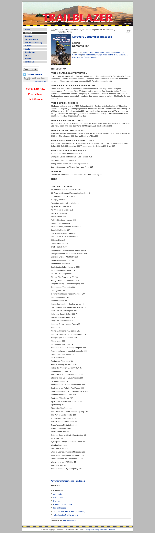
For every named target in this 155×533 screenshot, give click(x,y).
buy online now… (70, 521)
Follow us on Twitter (40, 81)
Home (27, 30)
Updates (28, 36)
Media (27, 49)
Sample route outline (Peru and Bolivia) (112, 55)
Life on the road (88, 55)
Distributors (30, 52)
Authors (28, 46)
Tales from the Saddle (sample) (84, 57)
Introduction (99, 52)
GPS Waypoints (31, 39)
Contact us (29, 62)
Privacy (112, 529)
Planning (109, 52)
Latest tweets (34, 74)
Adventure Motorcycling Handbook (92, 37)
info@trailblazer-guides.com (96, 529)
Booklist (28, 33)
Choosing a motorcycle (62, 504)
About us (29, 59)
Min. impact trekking (33, 43)
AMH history (88, 52)
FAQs (27, 55)
